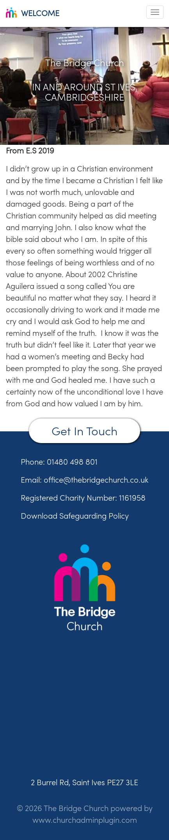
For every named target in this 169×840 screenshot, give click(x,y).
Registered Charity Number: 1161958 (83, 497)
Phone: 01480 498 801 (59, 461)
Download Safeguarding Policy (75, 515)
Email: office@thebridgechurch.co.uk (84, 479)
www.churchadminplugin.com (84, 820)
